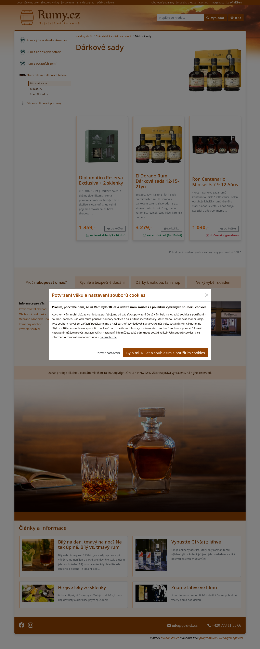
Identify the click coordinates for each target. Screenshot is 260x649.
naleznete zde (108, 337)
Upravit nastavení (107, 353)
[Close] (206, 295)
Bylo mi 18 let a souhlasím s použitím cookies (165, 352)
